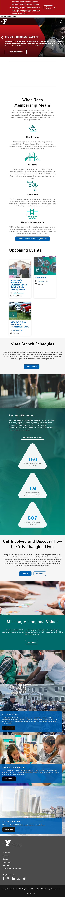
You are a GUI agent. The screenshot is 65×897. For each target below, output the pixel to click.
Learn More (31, 642)
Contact (5, 856)
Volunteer (39, 574)
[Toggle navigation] (61, 21)
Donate (25, 574)
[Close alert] (54, 7)
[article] (32, 7)
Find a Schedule (31, 367)
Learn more (9, 728)
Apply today (9, 779)
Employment (7, 862)
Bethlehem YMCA (18, 330)
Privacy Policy (31, 893)
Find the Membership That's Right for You (32, 239)
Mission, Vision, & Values (12, 869)
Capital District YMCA (8, 16)
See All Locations (48, 7)
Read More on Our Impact (32, 437)
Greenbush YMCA (43, 281)
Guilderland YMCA (18, 293)
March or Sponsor (15, 52)
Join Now (6, 853)
